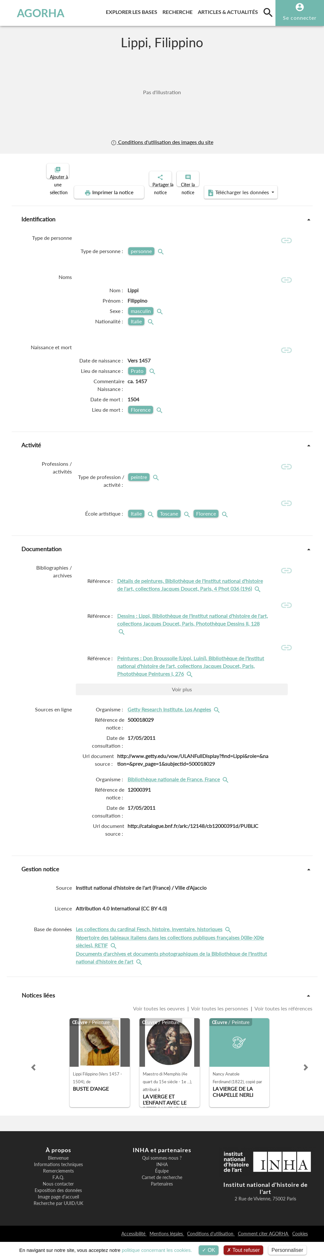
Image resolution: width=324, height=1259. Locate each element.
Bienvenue (58, 1175)
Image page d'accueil (58, 1214)
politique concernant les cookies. (157, 1250)
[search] (268, 12)
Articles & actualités (229, 11)
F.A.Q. (58, 1194)
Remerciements (58, 1188)
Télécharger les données (235, 187)
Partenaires (162, 1201)
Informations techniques (58, 1181)
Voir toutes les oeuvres (159, 1026)
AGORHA (33, 12)
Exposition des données (58, 1207)
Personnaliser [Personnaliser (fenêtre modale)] (287, 1250)
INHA (162, 1181)
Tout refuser (243, 1250)
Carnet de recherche (162, 1194)
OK (208, 1250)
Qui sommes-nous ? (162, 1175)
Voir (182, 706)
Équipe (162, 1188)
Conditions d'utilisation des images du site (162, 142)
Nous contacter (58, 1201)
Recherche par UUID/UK (58, 1220)
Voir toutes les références (282, 1026)
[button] (33, 1084)
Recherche (178, 11)
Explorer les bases (133, 11)
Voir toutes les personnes (220, 1026)
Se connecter (300, 18)
